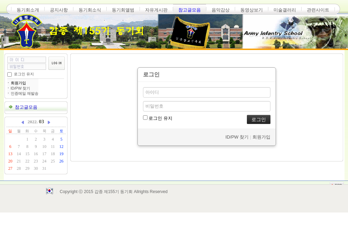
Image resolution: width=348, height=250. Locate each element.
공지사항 (59, 9)
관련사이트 (318, 9)
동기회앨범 (123, 9)
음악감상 (221, 9)
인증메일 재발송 (24, 93)
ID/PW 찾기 (20, 88)
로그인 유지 (24, 74)
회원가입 (18, 83)
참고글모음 (189, 9)
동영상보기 (251, 9)
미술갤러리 (285, 9)
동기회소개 (28, 9)
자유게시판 (156, 9)
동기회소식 (90, 9)
